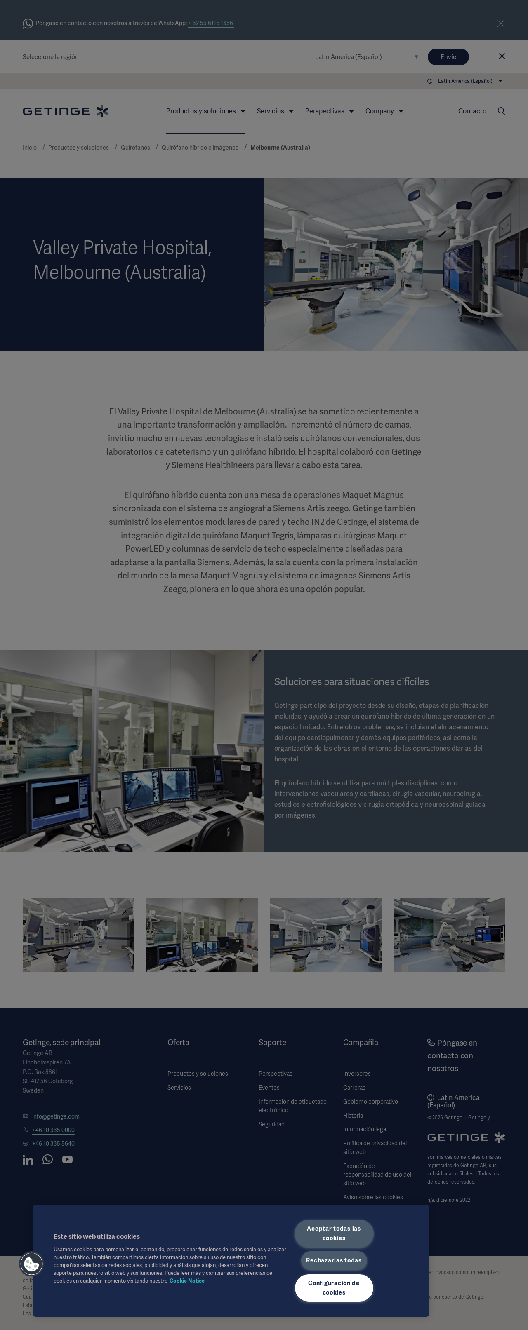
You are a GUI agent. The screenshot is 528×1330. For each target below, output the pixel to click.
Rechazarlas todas (333, 1260)
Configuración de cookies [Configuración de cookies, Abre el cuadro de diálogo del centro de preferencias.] (334, 1287)
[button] (32, 1264)
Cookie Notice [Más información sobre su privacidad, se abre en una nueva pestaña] (187, 1280)
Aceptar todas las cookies (334, 1233)
